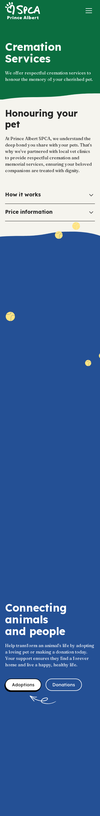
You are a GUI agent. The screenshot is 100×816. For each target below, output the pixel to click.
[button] (88, 10)
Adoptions (23, 684)
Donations (64, 684)
